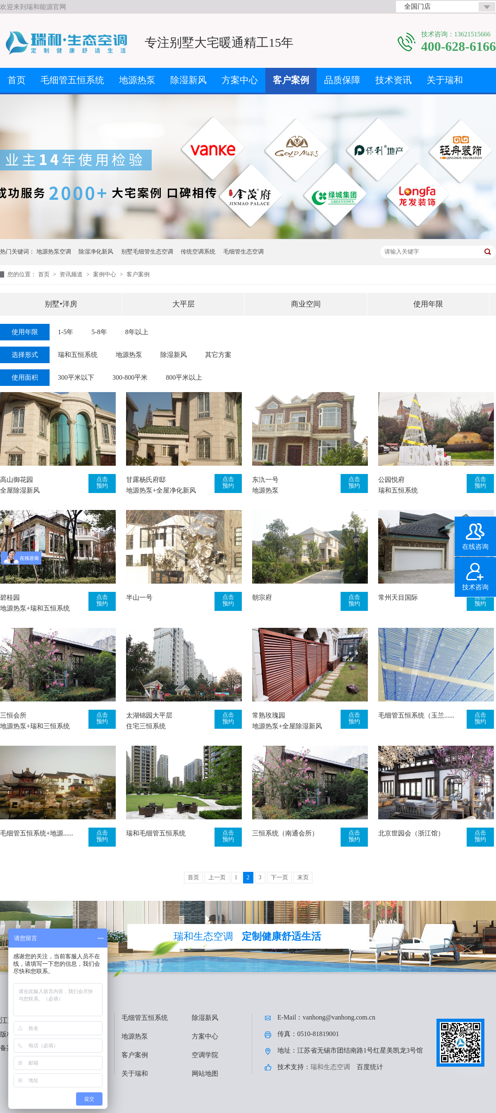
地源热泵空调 (53, 252)
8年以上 (136, 331)
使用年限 (428, 304)
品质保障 (342, 80)
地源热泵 (137, 80)
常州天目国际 (398, 597)
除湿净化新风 (96, 252)
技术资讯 (393, 80)
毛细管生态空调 (243, 252)
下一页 (279, 877)
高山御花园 (16, 479)
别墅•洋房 (61, 304)
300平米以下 (76, 377)
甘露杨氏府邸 (146, 479)
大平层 (183, 304)
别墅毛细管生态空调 (147, 252)
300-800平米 (130, 377)
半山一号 (139, 597)
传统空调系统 (198, 252)
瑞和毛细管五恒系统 (156, 833)
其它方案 (218, 354)
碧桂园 (10, 597)
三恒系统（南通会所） (285, 833)
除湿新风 (188, 80)
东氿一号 (265, 479)
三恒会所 (13, 715)
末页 (303, 877)
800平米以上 (184, 377)
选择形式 (25, 354)
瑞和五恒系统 (78, 354)
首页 (16, 80)
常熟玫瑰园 (268, 715)
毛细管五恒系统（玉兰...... (416, 715)
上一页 (217, 877)
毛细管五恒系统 (72, 80)
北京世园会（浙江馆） (411, 833)
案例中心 (105, 274)
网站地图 (205, 1073)
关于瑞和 (445, 80)
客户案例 (291, 80)
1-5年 (65, 331)
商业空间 (306, 304)
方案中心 (240, 80)
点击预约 (102, 482)
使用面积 (25, 377)
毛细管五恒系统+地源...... (36, 833)
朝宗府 (262, 597)
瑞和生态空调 (330, 1066)
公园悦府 (391, 479)
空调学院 (205, 1054)
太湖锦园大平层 (149, 715)
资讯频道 (72, 274)
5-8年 (99, 331)
